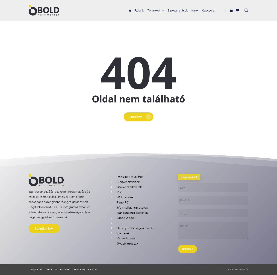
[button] (44, 228)
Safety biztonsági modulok (135, 228)
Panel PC (123, 202)
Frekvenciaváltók (128, 182)
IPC (119, 223)
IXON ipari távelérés (130, 177)
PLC (120, 192)
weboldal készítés (238, 269)
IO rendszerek (126, 238)
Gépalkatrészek (127, 243)
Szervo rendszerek (129, 187)
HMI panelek (125, 197)
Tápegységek (126, 218)
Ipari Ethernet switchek (132, 212)
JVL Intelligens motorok (132, 207)
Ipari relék (123, 233)
